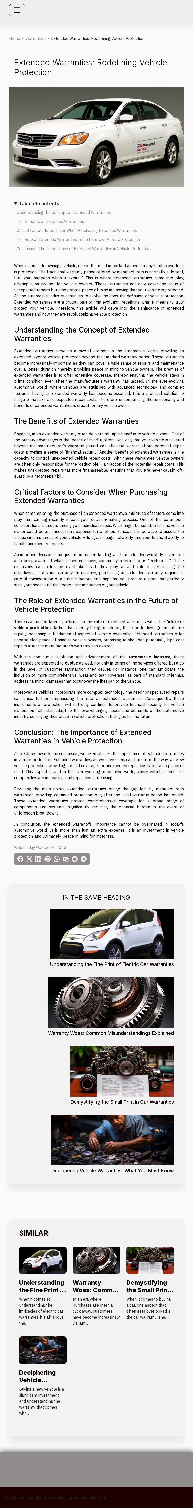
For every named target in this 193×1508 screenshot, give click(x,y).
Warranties (35, 38)
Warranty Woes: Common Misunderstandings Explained (111, 1033)
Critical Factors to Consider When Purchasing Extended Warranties (77, 230)
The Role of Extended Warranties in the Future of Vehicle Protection (78, 239)
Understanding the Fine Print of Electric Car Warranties (112, 964)
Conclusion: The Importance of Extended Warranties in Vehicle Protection (83, 248)
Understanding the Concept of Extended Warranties (64, 212)
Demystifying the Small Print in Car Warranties (122, 1102)
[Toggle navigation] (17, 10)
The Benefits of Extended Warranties (50, 221)
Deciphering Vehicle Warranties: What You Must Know (112, 1171)
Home (14, 38)
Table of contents (39, 203)
